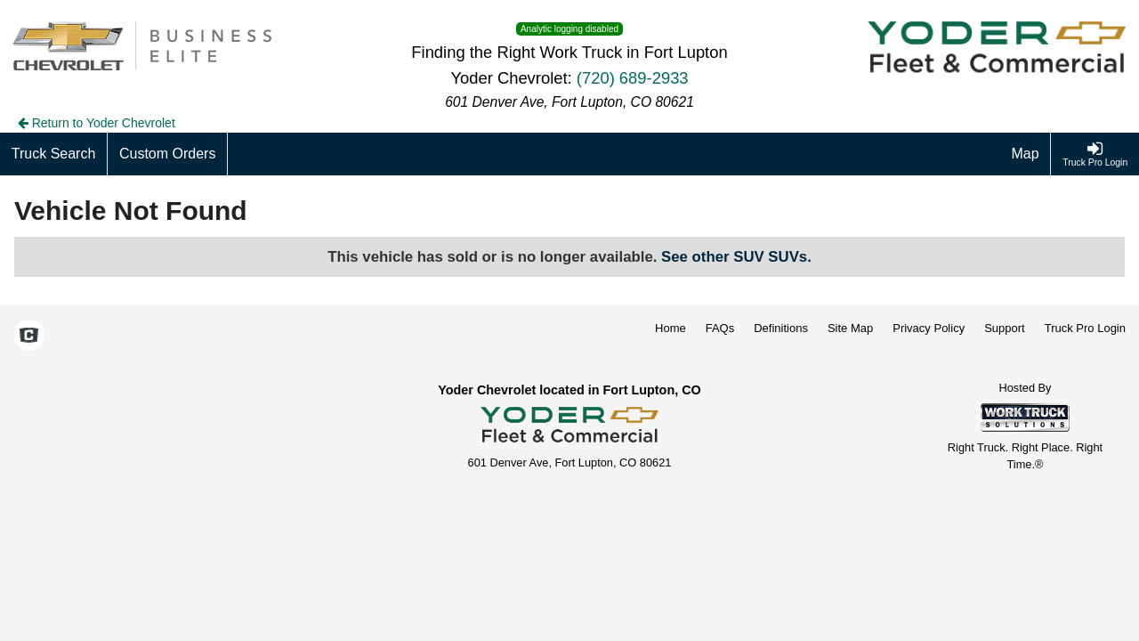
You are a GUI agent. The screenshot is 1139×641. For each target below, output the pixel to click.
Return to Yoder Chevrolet (96, 123)
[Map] (1026, 154)
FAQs (720, 328)
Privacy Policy (929, 328)
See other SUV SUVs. (736, 256)
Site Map (850, 328)
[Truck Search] (54, 154)
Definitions (781, 328)
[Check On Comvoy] (28, 336)
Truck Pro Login (1085, 328)
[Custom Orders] (168, 154)
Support (1004, 328)
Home (670, 328)
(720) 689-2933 (633, 78)
